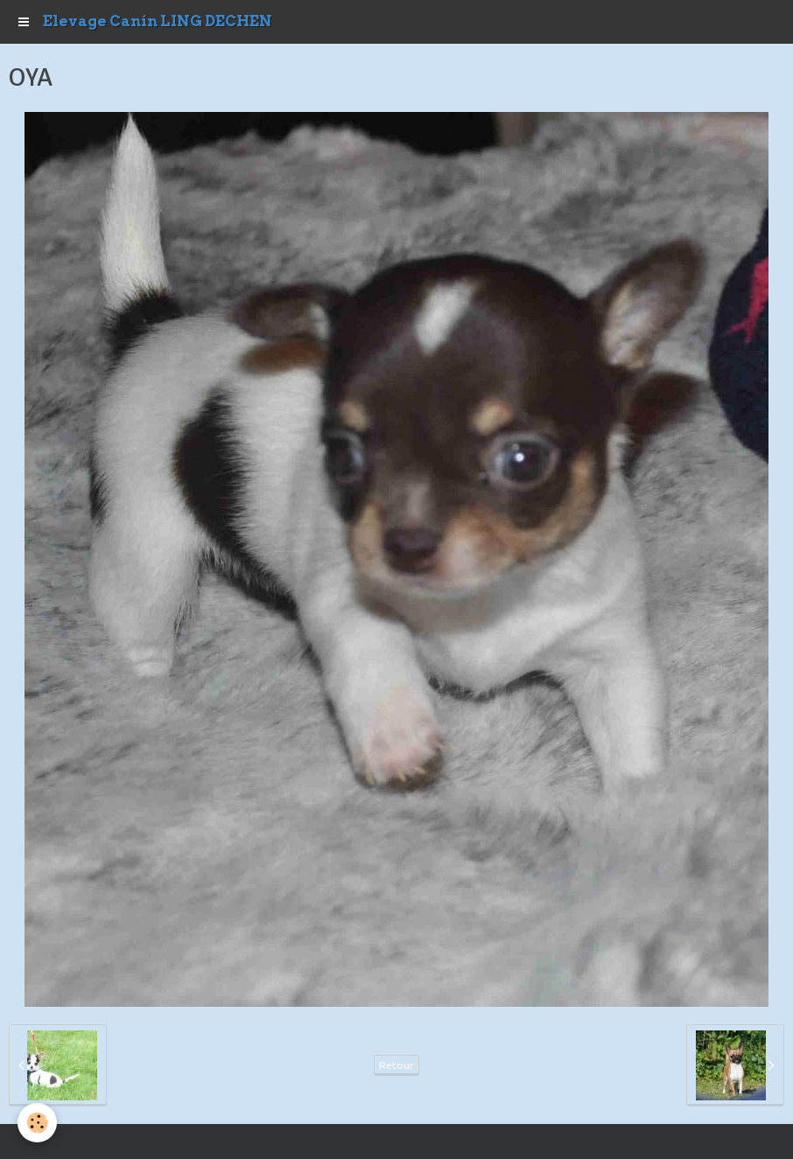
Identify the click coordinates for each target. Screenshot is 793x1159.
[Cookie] (37, 1122)
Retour (396, 1065)
